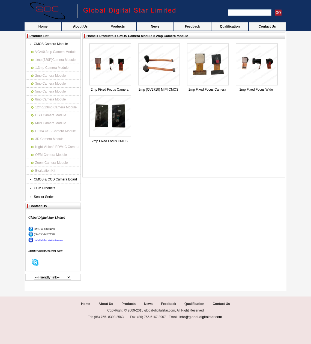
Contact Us (267, 26)
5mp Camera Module (50, 91)
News (155, 26)
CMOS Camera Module (51, 44)
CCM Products (44, 188)
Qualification (230, 26)
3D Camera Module (49, 139)
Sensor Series (44, 197)
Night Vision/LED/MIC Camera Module (57, 148)
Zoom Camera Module (51, 163)
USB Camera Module (50, 115)
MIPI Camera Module (50, 123)
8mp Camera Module (50, 99)
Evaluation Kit (45, 171)
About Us (80, 26)
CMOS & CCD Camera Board (55, 179)
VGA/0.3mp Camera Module (55, 52)
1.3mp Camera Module (51, 68)
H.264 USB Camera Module (55, 131)
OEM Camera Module (51, 155)
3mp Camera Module (50, 83)
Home (42, 26)
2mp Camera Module (50, 76)
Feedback (192, 26)
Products (117, 26)
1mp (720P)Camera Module (55, 60)
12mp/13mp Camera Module (56, 107)
